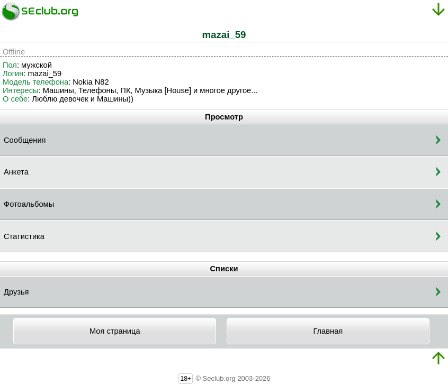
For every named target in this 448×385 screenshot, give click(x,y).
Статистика (24, 236)
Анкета (16, 172)
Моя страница (114, 331)
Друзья (16, 292)
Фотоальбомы (29, 204)
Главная (328, 331)
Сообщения (25, 140)
